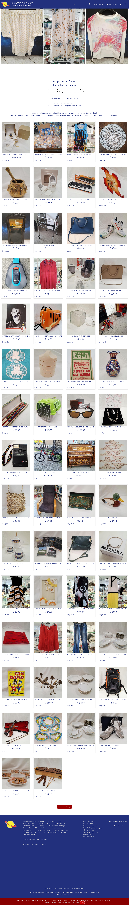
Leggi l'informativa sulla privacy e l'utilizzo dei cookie (62, 902)
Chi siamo (26, 844)
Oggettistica (27, 832)
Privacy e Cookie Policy (62, 888)
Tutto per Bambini (29, 835)
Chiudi (82, 902)
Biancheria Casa (43, 823)
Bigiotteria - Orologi (60, 823)
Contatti (43, 844)
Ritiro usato (35, 844)
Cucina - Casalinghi (30, 828)
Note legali (48, 888)
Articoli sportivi (28, 823)
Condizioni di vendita (78, 888)
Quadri (37, 832)
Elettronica (27, 830)
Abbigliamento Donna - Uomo (34, 821)
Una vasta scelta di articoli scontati (35, 839)
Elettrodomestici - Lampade (50, 828)
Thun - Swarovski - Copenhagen (56, 832)
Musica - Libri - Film (61, 830)
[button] (9, 32)
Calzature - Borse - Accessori (33, 826)
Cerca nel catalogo (64, 807)
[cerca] (79, 4)
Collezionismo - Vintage (56, 826)
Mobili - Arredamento (42, 830)
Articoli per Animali (55, 821)
